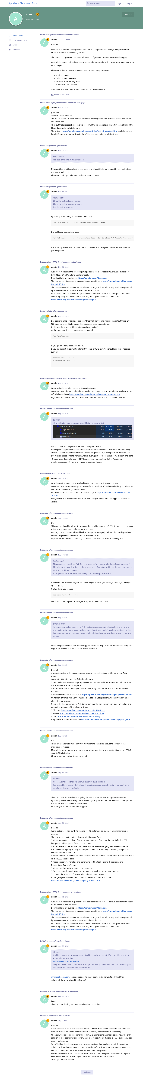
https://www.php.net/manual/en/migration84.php (73, 299)
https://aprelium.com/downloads (92, 278)
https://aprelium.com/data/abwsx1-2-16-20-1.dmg (82, 713)
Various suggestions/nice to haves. (56, 941)
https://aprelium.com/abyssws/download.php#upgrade (105, 719)
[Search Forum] (100, 3)
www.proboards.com (60, 977)
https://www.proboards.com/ (66, 961)
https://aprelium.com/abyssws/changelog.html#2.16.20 (75, 880)
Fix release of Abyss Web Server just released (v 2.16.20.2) (65, 378)
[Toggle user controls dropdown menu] (128, 14)
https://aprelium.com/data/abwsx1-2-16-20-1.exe (83, 710)
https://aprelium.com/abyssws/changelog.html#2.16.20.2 (94, 394)
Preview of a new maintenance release (57, 409)
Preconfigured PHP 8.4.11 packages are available (61, 892)
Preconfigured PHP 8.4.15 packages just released (61, 262)
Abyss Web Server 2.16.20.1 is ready (56, 473)
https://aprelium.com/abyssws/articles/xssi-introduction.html (90, 131)
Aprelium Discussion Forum (24, 3)
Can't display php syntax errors (54, 145)
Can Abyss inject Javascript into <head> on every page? (64, 102)
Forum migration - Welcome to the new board (60, 34)
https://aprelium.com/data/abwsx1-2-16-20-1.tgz (79, 716)
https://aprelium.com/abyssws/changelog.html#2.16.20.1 (107, 694)
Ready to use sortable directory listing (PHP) (60, 991)
